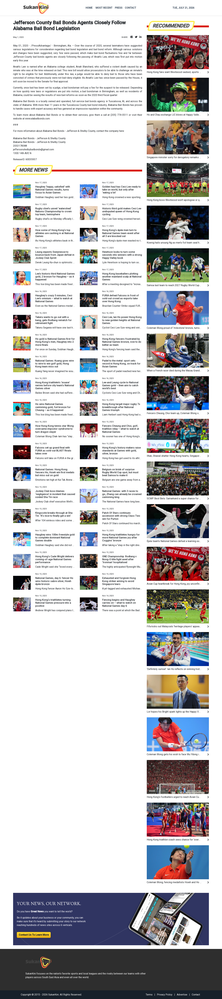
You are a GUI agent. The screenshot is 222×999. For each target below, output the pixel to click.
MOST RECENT (104, 7)
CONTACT (130, 7)
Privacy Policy (164, 994)
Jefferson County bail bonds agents (33, 56)
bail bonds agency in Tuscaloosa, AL (105, 101)
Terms (149, 994)
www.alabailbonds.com (37, 118)
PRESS (118, 7)
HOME (89, 7)
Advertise (182, 994)
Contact (196, 994)
